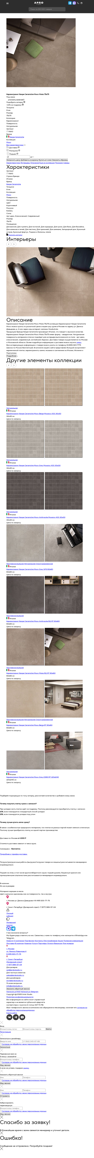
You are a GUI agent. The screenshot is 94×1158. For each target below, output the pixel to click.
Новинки (28, 943)
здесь (79, 342)
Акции (60, 941)
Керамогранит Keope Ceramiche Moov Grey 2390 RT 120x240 (32, 777)
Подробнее (11, 356)
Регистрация (5, 1032)
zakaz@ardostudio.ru (15, 975)
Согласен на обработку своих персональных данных (24, 1044)
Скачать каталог (14, 235)
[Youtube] (22, 1019)
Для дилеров (68, 943)
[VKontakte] (9, 1019)
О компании (19, 941)
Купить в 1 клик (45, 160)
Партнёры (42, 943)
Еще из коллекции (47, 163)
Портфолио (29, 941)
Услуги (35, 943)
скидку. (26, 1068)
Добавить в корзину (29, 160)
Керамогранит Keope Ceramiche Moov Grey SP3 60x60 (29, 569)
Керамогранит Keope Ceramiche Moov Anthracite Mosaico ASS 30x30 (35, 517)
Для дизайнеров (50, 941)
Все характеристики (15, 145)
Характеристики (13, 163)
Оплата (50, 943)
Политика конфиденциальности (19, 997)
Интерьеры (25, 163)
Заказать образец (60, 160)
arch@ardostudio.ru (14, 980)
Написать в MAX (13, 992)
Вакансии (58, 943)
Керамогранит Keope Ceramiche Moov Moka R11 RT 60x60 (30, 673)
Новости (10, 941)
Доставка (10, 943)
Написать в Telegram (29, 992)
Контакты (39, 941)
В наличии (19, 943)
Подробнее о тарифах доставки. (13, 854)
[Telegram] (16, 1019)
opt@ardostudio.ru (14, 970)
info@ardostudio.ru (14, 986)
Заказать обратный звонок (18, 989)
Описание (34, 163)
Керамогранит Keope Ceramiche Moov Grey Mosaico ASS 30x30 (33, 465)
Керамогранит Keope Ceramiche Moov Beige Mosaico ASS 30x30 (33, 413)
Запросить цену (13, 160)
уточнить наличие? (16, 100)
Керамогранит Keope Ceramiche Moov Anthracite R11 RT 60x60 (33, 621)
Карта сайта (11, 1013)
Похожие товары (62, 163)
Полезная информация (73, 941)
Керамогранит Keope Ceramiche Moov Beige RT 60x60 (29, 725)
